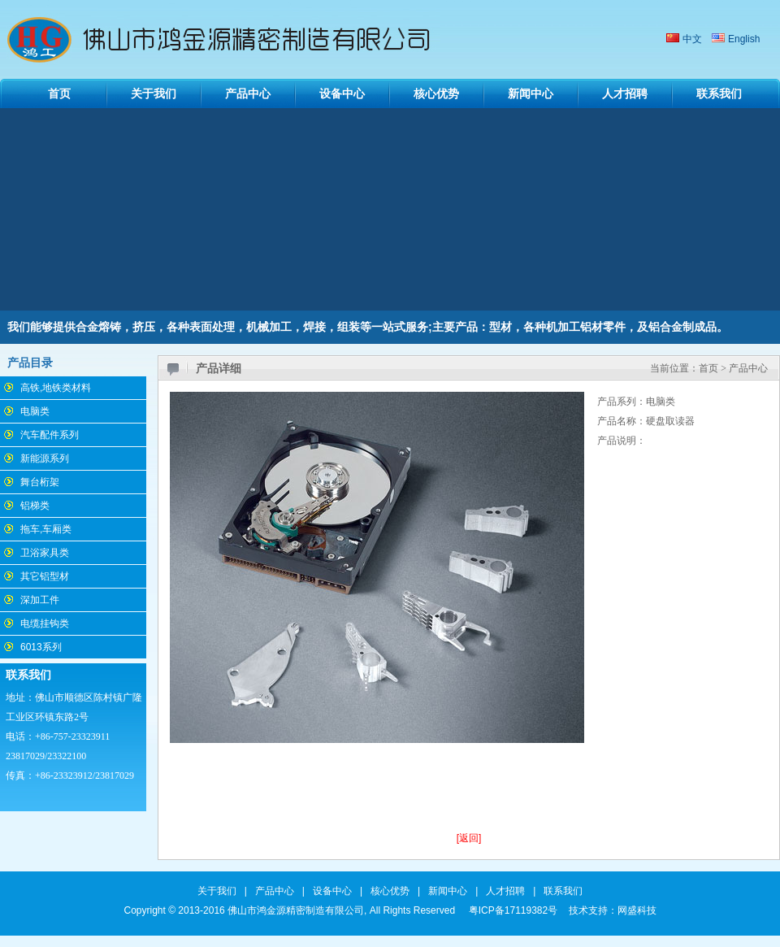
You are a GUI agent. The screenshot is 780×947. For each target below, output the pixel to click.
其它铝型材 (44, 576)
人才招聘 (625, 93)
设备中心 (342, 93)
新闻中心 (530, 93)
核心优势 (436, 93)
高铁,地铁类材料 (55, 387)
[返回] (469, 838)
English (744, 39)
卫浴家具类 (44, 552)
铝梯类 (35, 505)
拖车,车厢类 (46, 529)
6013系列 (41, 647)
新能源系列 (44, 458)
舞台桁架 (39, 482)
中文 (692, 39)
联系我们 (719, 93)
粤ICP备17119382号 (513, 910)
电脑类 (35, 411)
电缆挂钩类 (44, 623)
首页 (59, 93)
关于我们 (153, 93)
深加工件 (39, 600)
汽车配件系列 (49, 435)
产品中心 (248, 93)
